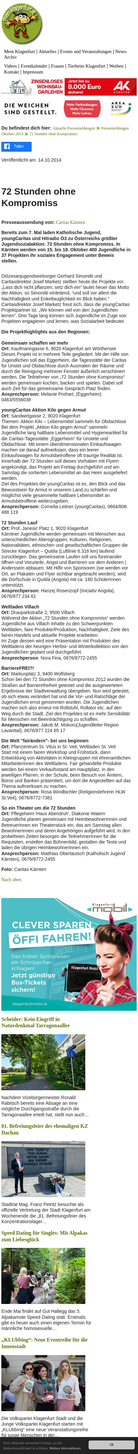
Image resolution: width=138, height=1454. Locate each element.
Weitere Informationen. (65, 1448)
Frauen (57, 66)
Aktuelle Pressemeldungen (74, 128)
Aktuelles (48, 51)
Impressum (33, 72)
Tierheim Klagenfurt (86, 66)
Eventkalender (34, 66)
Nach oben (11, 879)
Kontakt (11, 72)
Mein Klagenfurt (19, 51)
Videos (10, 66)
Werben (116, 66)
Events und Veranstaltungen (86, 51)
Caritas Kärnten (70, 222)
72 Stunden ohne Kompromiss (53, 134)
